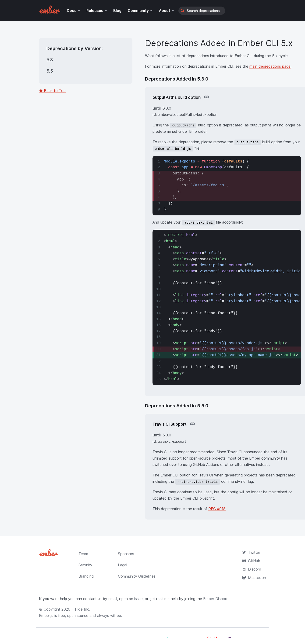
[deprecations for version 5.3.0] (50, 60)
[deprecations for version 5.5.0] (50, 71)
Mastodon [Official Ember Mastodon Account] (254, 577)
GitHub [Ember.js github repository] (251, 560)
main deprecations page (270, 66)
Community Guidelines (137, 576)
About (164, 10)
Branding (86, 576)
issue (138, 598)
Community (138, 10)
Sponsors (126, 553)
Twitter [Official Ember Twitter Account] (251, 552)
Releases (94, 10)
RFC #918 (217, 508)
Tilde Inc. (82, 609)
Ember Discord (216, 598)
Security (85, 565)
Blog (117, 10)
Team (83, 553)
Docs (71, 10)
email (112, 598)
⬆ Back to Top (52, 90)
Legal (122, 565)
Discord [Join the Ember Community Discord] (251, 569)
